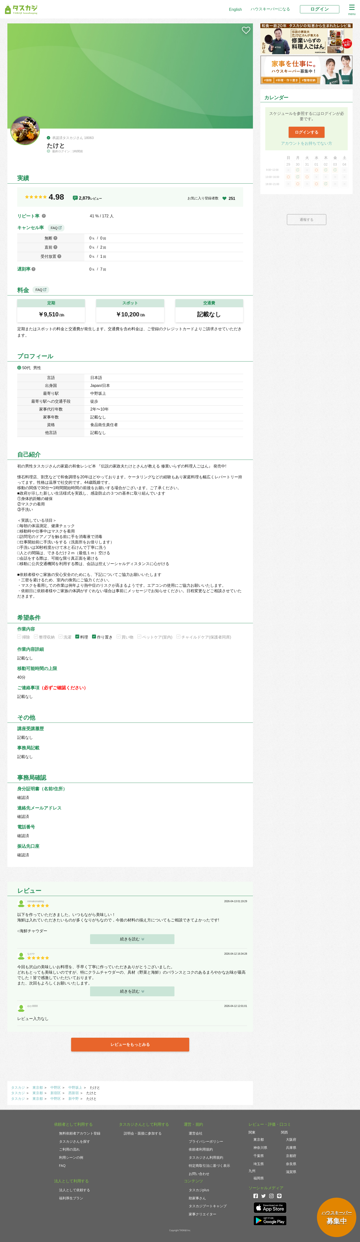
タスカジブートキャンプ (208, 1206)
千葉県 (258, 1155)
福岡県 (258, 1178)
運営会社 (196, 1133)
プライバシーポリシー (206, 1141)
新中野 (73, 1099)
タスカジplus (199, 1190)
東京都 (37, 1087)
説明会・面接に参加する (143, 1133)
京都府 (291, 1155)
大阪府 (291, 1139)
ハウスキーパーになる (270, 9)
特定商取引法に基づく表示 (209, 1165)
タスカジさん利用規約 (206, 1157)
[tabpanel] (130, 76)
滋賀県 (291, 1171)
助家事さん (197, 1198)
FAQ (56, 228)
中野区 (55, 1087)
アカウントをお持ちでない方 (306, 143)
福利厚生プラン (71, 1198)
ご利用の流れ (69, 1149)
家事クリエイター (202, 1214)
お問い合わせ (199, 1173)
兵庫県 (291, 1147)
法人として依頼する (74, 1190)
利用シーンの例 (71, 1157)
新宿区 (55, 1093)
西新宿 (73, 1093)
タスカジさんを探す (74, 1141)
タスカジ (18, 1087)
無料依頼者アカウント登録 (79, 1133)
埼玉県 (258, 1163)
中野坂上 (75, 1087)
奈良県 (291, 1163)
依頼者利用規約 (201, 1149)
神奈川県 (260, 1147)
